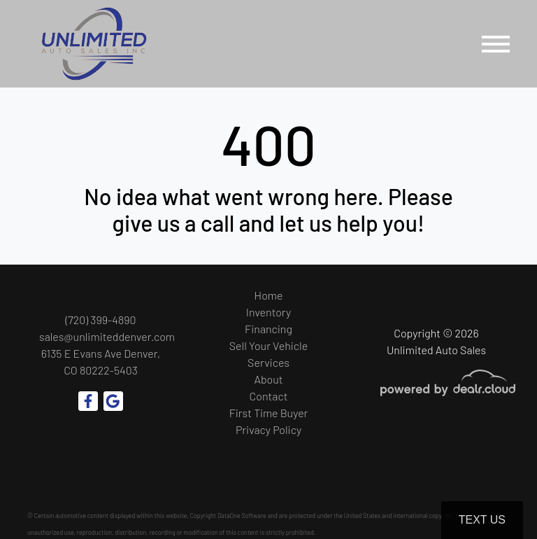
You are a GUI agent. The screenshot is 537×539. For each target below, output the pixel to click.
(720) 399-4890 (101, 319)
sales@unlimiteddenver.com (107, 336)
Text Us (482, 520)
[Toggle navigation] (495, 44)
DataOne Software (241, 515)
